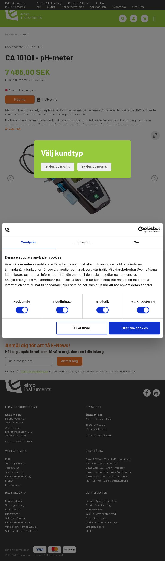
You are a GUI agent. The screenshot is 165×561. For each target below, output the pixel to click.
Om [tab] (136, 242)
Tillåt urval (82, 328)
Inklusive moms (57, 167)
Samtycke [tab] (28, 242)
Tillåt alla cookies (134, 328)
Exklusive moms (94, 167)
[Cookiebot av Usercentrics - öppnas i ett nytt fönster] (141, 229)
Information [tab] (82, 242)
